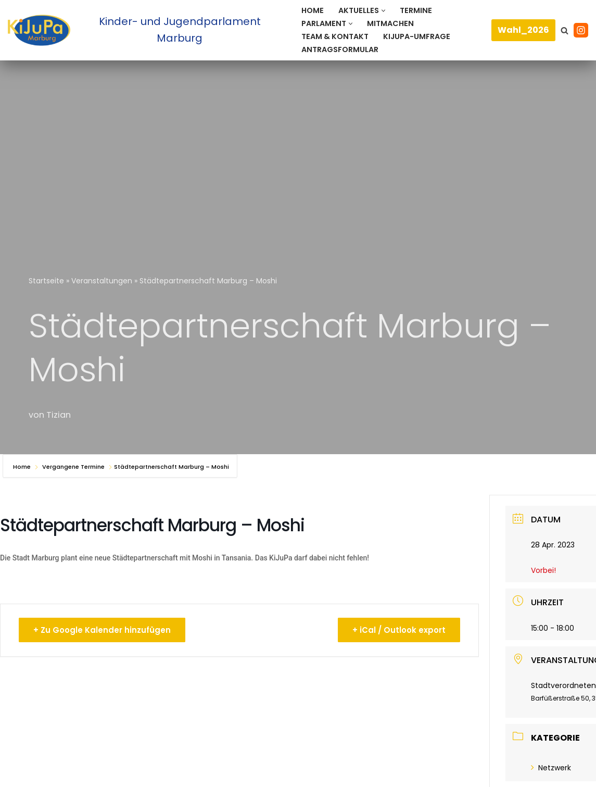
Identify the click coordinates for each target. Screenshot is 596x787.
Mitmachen (390, 23)
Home (312, 10)
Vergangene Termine (73, 467)
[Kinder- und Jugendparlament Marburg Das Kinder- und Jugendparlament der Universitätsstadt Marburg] (146, 30)
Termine (416, 10)
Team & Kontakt (335, 36)
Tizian (58, 415)
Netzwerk (551, 768)
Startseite (46, 281)
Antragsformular (339, 49)
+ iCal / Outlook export (398, 629)
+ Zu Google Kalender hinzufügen (102, 629)
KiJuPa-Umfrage (416, 36)
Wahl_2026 (523, 30)
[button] (383, 11)
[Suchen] (564, 30)
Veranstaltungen (101, 281)
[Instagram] (581, 30)
